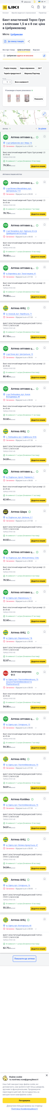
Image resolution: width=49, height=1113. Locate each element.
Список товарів (38, 7)
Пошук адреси (4, 55)
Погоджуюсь (24, 1100)
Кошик (44, 7)
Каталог (6, 13)
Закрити (46, 1075)
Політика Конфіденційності (24, 1109)
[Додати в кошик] (38, 166)
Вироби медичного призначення (24, 13)
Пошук (32, 7)
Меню (5, 7)
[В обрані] (44, 136)
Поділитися (28, 41)
